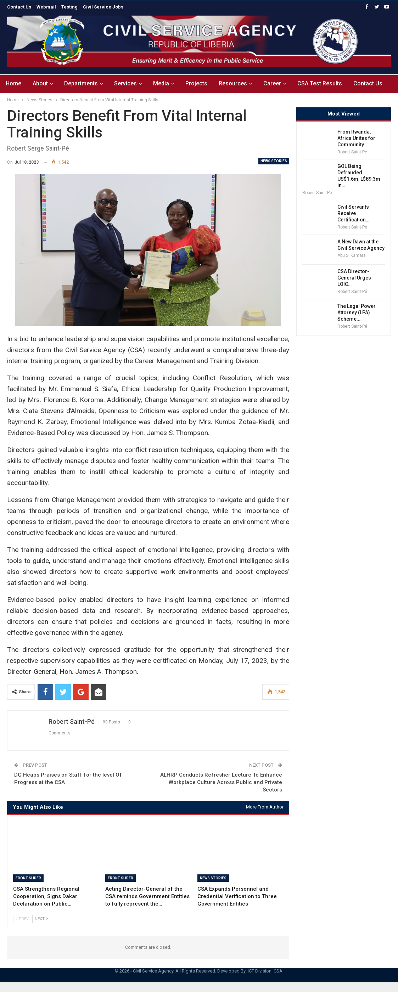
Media (165, 83)
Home (13, 83)
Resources (239, 83)
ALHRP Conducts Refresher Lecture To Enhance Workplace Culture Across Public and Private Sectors (221, 782)
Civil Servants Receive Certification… (353, 213)
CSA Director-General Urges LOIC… (354, 278)
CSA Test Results (328, 83)
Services (128, 83)
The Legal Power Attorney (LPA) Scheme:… (356, 312)
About (41, 83)
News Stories (273, 161)
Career (279, 83)
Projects (202, 83)
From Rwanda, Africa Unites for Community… (356, 138)
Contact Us (377, 83)
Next (41, 919)
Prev (22, 919)
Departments (83, 83)
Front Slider (28, 878)
